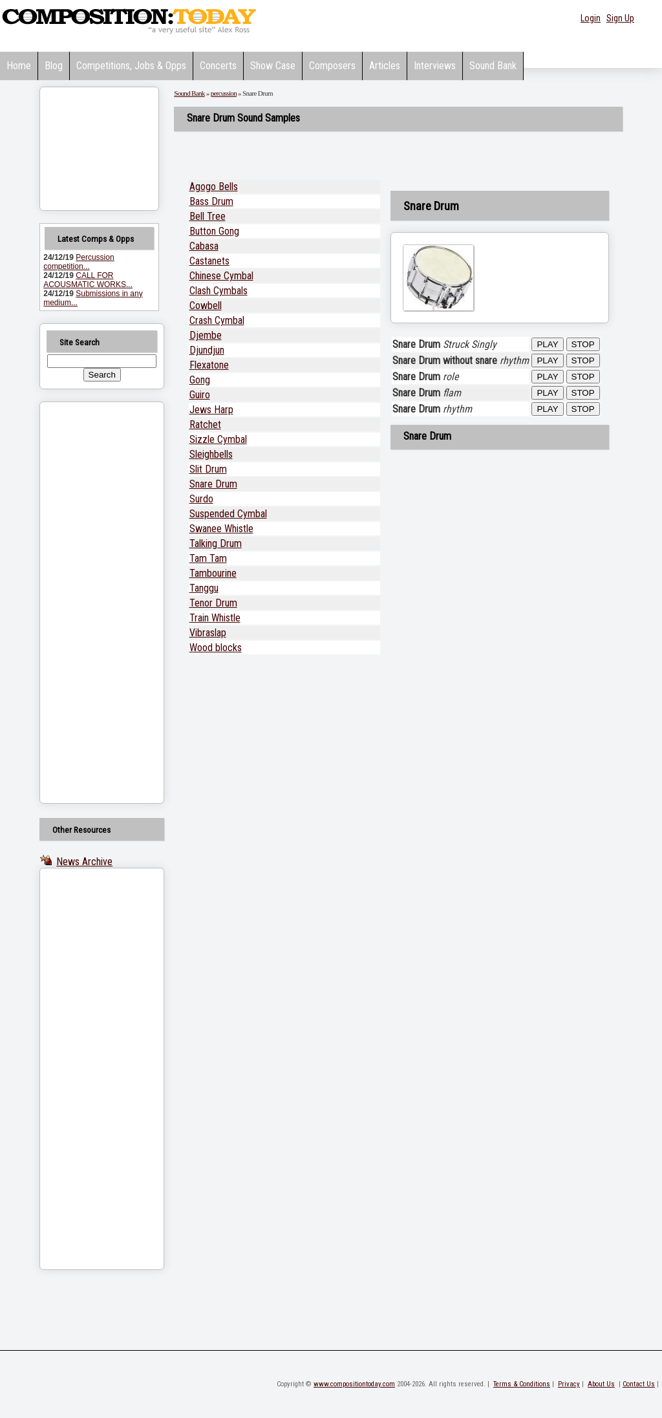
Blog (54, 65)
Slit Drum (208, 469)
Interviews (435, 65)
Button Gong (214, 231)
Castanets (209, 261)
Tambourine (213, 573)
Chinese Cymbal (221, 276)
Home (18, 65)
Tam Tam (208, 558)
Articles (384, 65)
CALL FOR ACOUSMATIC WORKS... (88, 280)
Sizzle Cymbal (218, 439)
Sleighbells (211, 454)
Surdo (201, 499)
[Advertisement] (85, 603)
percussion (224, 93)
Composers (332, 65)
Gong (199, 380)
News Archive (84, 861)
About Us (601, 1384)
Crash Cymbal (216, 320)
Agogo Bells (213, 186)
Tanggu (204, 588)
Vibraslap (207, 633)
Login (591, 18)
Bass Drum (211, 201)
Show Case (272, 65)
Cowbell (205, 305)
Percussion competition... (78, 262)
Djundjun (206, 350)
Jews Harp (211, 409)
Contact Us (639, 1384)
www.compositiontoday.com (354, 1384)
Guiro (199, 395)
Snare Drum (213, 484)
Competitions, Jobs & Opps (131, 65)
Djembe (205, 335)
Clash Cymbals (218, 291)
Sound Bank (493, 65)
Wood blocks (215, 647)
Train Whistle (214, 618)
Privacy (569, 1384)
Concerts (218, 65)
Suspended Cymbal (228, 514)
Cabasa (204, 246)
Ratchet (205, 424)
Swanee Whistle (221, 528)
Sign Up (620, 18)
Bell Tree (207, 216)
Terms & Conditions (521, 1384)
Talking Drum (215, 543)
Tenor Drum (213, 603)
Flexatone (209, 365)
